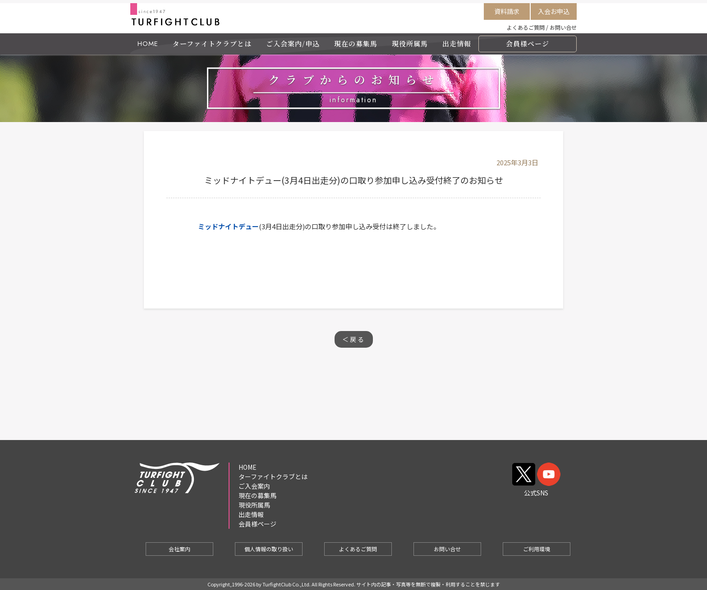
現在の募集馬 (355, 43)
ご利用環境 (536, 549)
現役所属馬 (410, 43)
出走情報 (456, 43)
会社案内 (179, 549)
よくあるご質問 (526, 27)
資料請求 (506, 11)
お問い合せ (563, 27)
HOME (148, 44)
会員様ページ (527, 43)
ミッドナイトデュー (228, 226)
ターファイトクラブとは (212, 43)
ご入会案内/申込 (293, 43)
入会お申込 (553, 11)
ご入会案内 (254, 485)
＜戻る (353, 339)
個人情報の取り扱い (268, 549)
